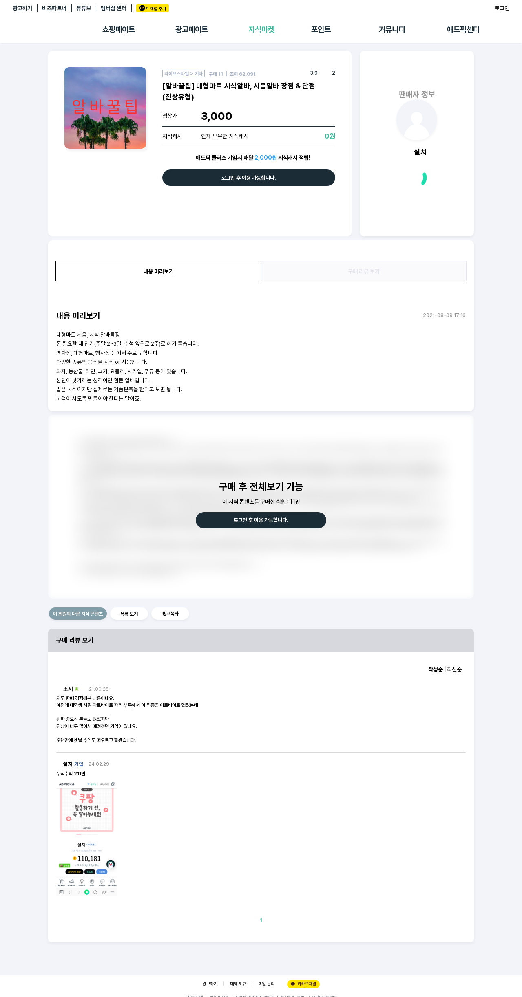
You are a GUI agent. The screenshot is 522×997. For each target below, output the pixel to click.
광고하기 (22, 8)
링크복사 (170, 613)
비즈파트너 (54, 8)
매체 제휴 (238, 983)
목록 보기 (129, 614)
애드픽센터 (463, 29)
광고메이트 (191, 29)
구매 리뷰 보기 (364, 271)
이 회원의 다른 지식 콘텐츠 (78, 614)
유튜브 (83, 8)
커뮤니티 (392, 29)
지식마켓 (261, 29)
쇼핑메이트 (118, 29)
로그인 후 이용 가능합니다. (248, 178)
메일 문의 (266, 983)
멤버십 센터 (113, 8)
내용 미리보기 (158, 271)
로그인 (502, 8)
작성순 (435, 669)
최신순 (454, 669)
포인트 (321, 29)
